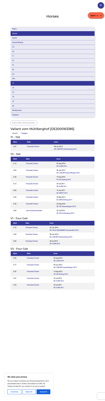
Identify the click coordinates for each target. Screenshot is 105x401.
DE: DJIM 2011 (62, 186)
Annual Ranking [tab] (17, 42)
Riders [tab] (14, 29)
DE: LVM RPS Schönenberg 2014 (65, 149)
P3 (13, 74)
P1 (13, 65)
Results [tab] (15, 133)
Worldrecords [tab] (17, 110)
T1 (13, 83)
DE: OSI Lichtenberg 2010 (65, 213)
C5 (13, 51)
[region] (28, 385)
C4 (13, 47)
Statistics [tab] (15, 115)
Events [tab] (14, 38)
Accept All (43, 392)
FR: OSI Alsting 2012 (64, 179)
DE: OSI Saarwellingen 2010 (66, 206)
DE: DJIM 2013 (55, 244)
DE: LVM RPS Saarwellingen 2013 (68, 173)
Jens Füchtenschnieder (34, 210)
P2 (13, 69)
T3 (13, 92)
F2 (13, 60)
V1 (13, 101)
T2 (13, 88)
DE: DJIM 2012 (59, 281)
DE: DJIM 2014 (62, 166)
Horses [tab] (14, 33)
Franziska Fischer (33, 146)
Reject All (29, 392)
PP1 (13, 79)
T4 (13, 97)
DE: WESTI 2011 (62, 193)
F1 (13, 56)
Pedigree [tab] (24, 133)
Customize (14, 392)
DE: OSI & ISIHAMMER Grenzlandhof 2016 (64, 230)
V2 (13, 106)
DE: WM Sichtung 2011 (64, 200)
